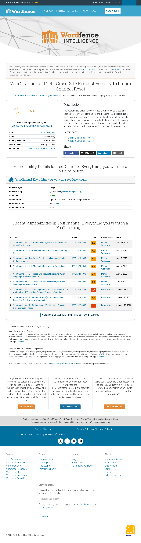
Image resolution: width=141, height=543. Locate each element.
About (94, 11)
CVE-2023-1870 (79, 274)
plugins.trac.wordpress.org (81, 137)
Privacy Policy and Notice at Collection (95, 429)
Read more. (21, 342)
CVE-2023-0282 (79, 297)
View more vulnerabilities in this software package (70, 315)
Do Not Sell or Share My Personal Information (43, 434)
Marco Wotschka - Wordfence (42, 148)
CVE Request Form (114, 475)
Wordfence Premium (16, 462)
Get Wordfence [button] (70, 407)
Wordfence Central (15, 478)
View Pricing (112, 11)
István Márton (107, 289)
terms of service (84, 504)
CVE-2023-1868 (79, 266)
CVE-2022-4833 (79, 289)
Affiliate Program (113, 462)
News (86, 11)
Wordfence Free (13, 459)
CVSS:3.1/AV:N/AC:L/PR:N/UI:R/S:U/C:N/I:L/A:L (32, 126)
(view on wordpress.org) (71, 192)
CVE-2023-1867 (79, 258)
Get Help (35, 3)
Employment (111, 465)
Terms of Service (43, 429)
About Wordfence (113, 459)
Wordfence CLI (13, 472)
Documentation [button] (114, 407)
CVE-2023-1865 (79, 250)
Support (76, 11)
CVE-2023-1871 (79, 282)
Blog (74, 459)
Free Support (45, 465)
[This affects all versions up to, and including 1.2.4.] (58, 204)
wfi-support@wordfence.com (62, 364)
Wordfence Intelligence (17, 475)
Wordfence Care (13, 465)
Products (48, 11)
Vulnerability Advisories (83, 465)
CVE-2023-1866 (48, 132)
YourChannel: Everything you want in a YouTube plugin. (51, 179)
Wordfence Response (16, 469)
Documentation (46, 459)
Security (108, 472)
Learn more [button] (26, 407)
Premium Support (47, 469)
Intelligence (62, 11)
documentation (89, 69)
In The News (78, 462)
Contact (108, 469)
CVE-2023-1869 (79, 243)
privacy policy (45, 507)
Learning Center (46, 462)
